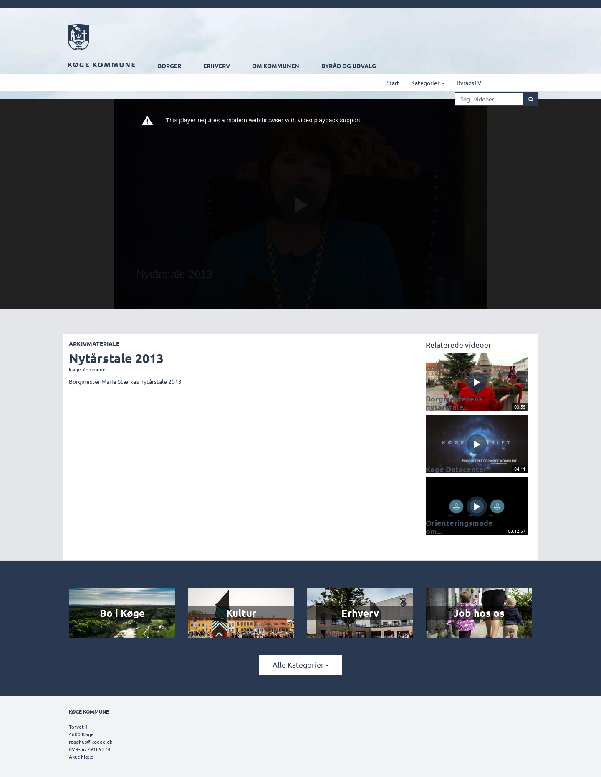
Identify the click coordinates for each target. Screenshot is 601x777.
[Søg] (530, 99)
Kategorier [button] (458, 82)
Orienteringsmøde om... (460, 529)
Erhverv (247, 65)
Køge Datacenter (451, 468)
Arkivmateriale (94, 343)
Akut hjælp (81, 756)
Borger (200, 65)
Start (423, 82)
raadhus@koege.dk (90, 741)
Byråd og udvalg (379, 65)
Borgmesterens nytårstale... (449, 402)
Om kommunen (306, 65)
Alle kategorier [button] (301, 664)
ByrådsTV (499, 82)
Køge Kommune (87, 369)
